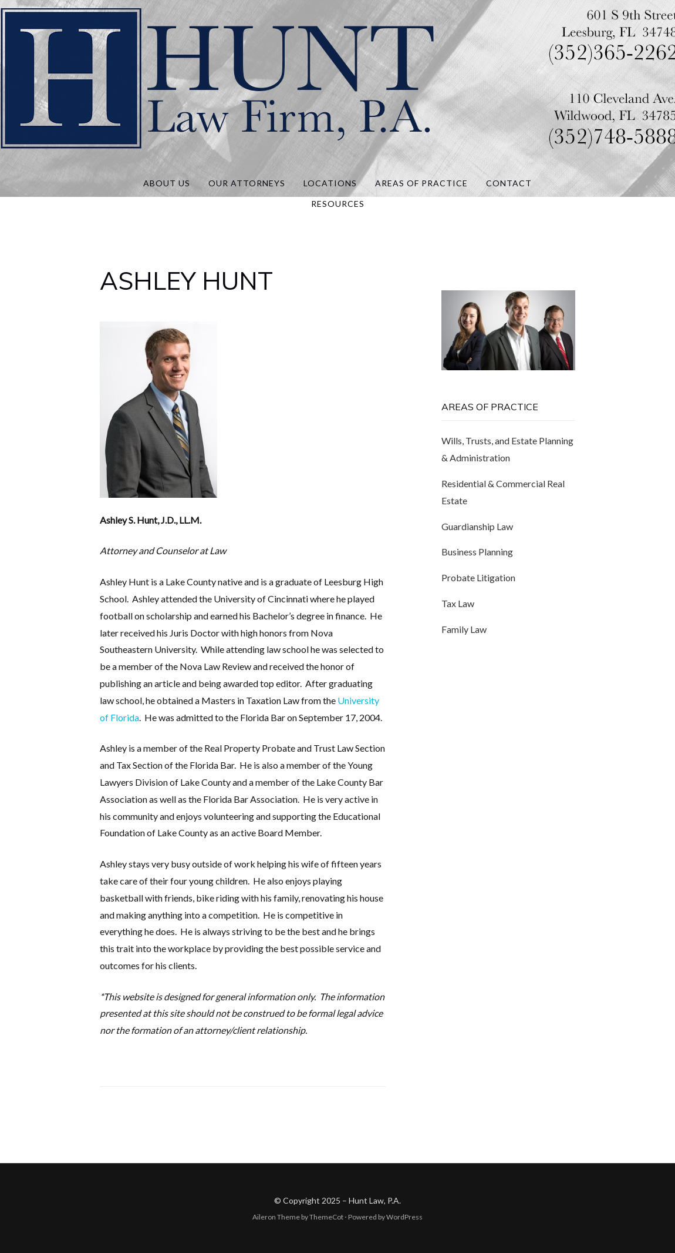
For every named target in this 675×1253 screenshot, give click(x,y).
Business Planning (477, 551)
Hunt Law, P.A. (375, 1200)
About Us (166, 183)
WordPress (404, 1216)
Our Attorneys (246, 183)
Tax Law (457, 603)
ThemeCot (326, 1216)
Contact (509, 183)
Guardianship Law (477, 526)
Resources (338, 204)
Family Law (464, 629)
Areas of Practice (421, 183)
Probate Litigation (478, 577)
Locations (330, 183)
